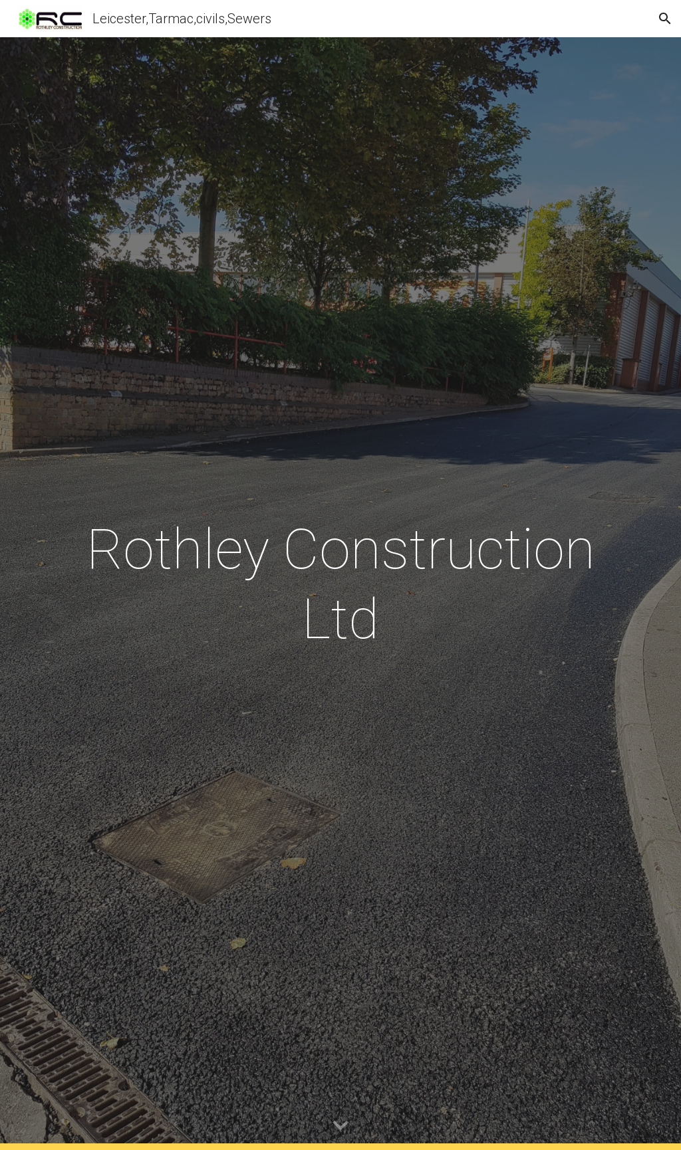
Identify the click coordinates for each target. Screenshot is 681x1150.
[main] (341, 584)
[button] (665, 19)
